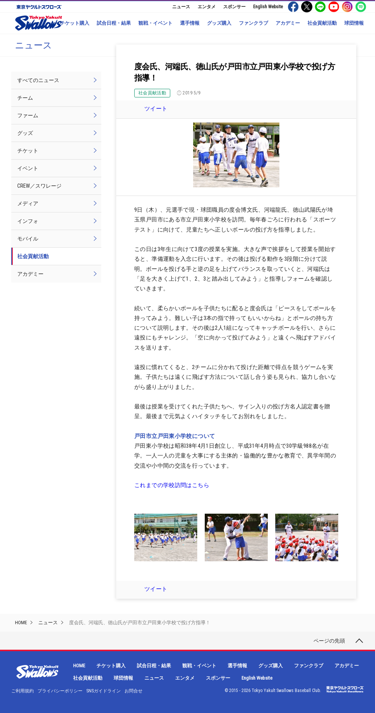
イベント (27, 168)
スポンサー (234, 6)
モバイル (27, 239)
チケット (27, 151)
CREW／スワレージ (39, 186)
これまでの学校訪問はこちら (171, 485)
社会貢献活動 (322, 23)
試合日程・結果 (114, 23)
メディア (27, 203)
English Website (268, 6)
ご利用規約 (22, 691)
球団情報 (354, 23)
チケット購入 (74, 23)
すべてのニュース (38, 80)
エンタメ (207, 6)
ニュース (181, 6)
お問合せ (133, 691)
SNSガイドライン (103, 691)
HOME (21, 622)
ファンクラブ (253, 23)
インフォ (27, 221)
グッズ (25, 133)
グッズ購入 (219, 23)
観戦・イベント (155, 23)
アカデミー (288, 23)
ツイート (156, 108)
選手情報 (190, 23)
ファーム (27, 115)
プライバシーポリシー (60, 691)
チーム (25, 98)
